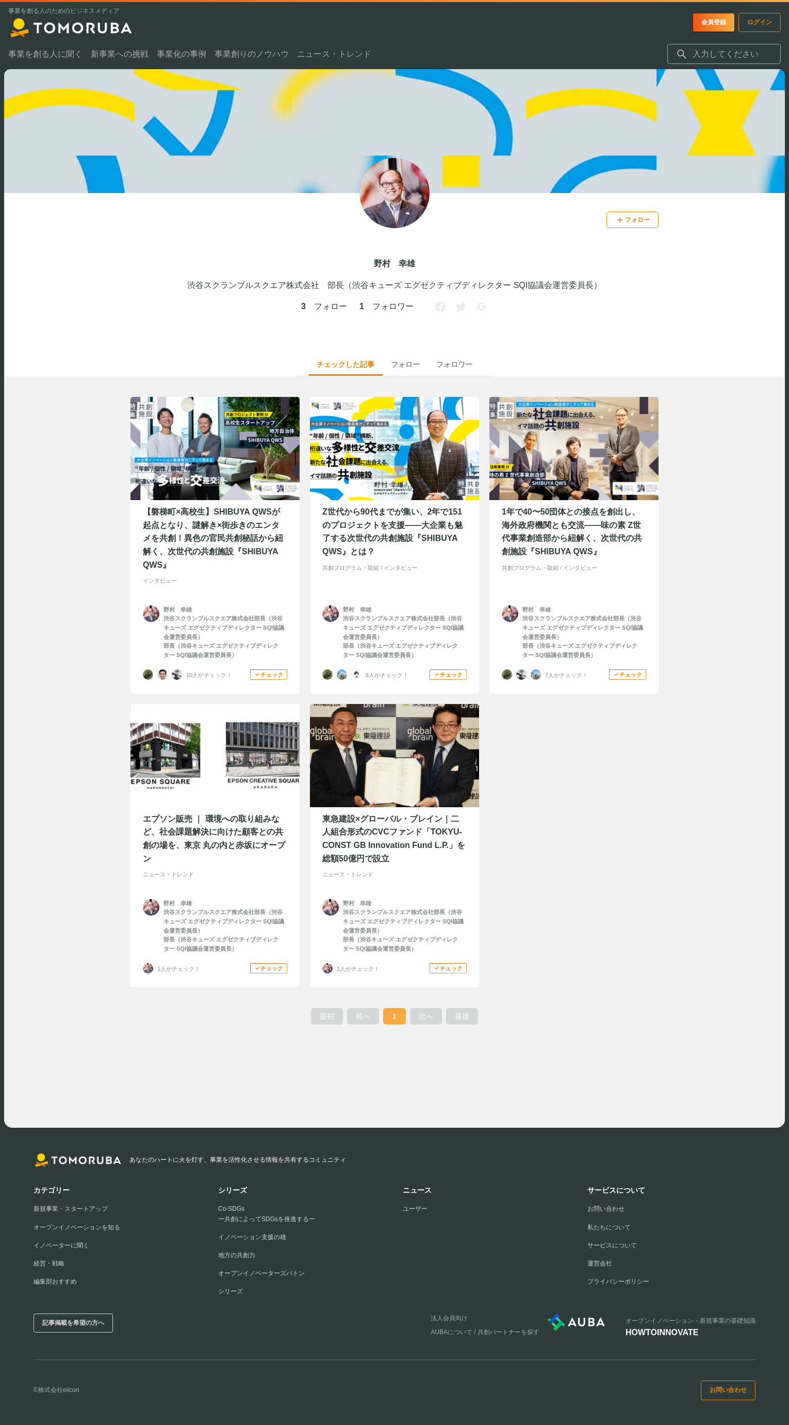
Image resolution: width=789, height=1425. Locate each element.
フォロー (405, 364)
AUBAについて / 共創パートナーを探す (485, 1332)
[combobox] (724, 54)
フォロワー (454, 364)
